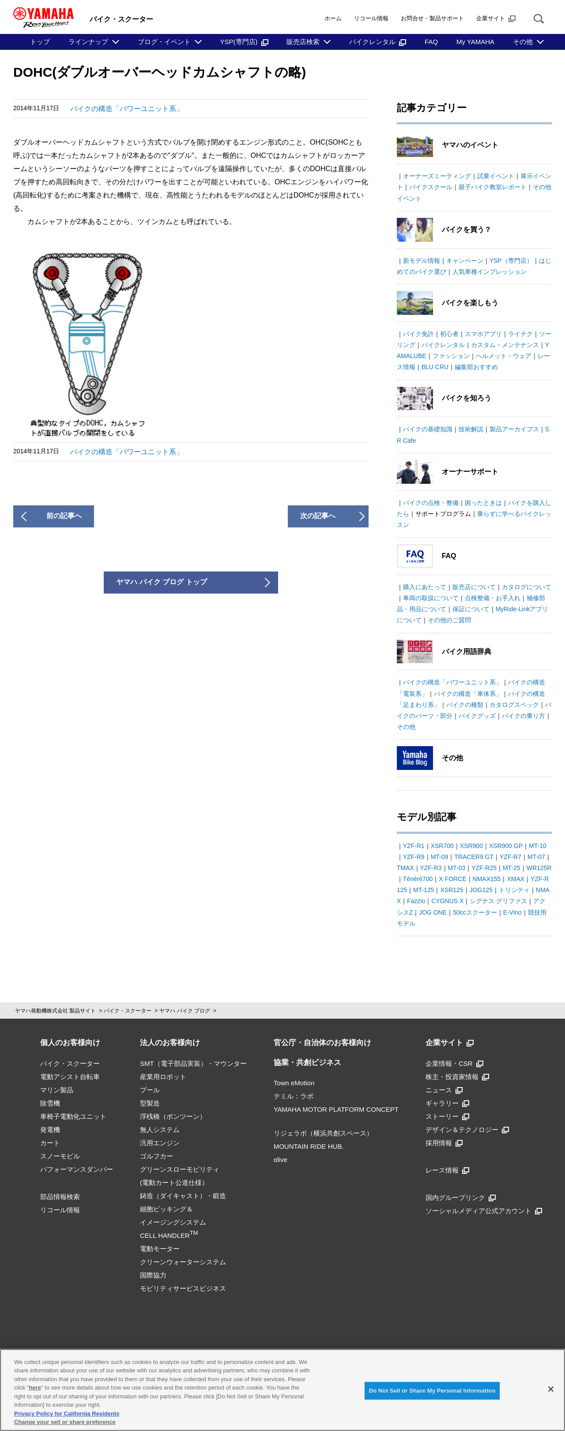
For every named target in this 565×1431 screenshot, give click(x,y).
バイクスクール (430, 187)
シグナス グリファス (498, 900)
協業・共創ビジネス (307, 1062)
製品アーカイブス (514, 429)
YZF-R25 (484, 867)
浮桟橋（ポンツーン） (173, 1116)
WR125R (539, 867)
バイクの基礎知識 (427, 429)
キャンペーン (464, 260)
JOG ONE (433, 912)
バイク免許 (418, 333)
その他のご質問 (449, 620)
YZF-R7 (510, 856)
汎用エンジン (160, 1143)
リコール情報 (371, 18)
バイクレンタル (377, 41)
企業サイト (496, 18)
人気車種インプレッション (489, 271)
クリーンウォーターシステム (183, 1262)
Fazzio (416, 900)
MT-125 (423, 889)
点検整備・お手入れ (492, 598)
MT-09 (439, 856)
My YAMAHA (475, 41)
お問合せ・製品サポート (432, 18)
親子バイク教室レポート (493, 187)
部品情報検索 (60, 1196)
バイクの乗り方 (523, 715)
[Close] (551, 1389)
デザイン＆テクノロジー (467, 1129)
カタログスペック (514, 704)
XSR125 (451, 889)
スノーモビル (60, 1156)
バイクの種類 (464, 704)
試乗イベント (495, 175)
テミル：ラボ (293, 1096)
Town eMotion (294, 1083)
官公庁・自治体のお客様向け (322, 1043)
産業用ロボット (163, 1076)
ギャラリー (447, 1103)
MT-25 (511, 867)
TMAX (405, 867)
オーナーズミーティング (437, 175)
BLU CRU (435, 366)
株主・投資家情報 (457, 1076)
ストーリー (447, 1116)
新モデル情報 (421, 260)
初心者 (449, 333)
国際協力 (153, 1275)
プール (150, 1090)
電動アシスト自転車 (70, 1076)
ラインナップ (88, 41)
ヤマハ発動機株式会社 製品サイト (55, 1011)
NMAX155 (487, 878)
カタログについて (526, 586)
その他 (523, 41)
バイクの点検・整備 (431, 502)
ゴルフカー (156, 1156)
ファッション (451, 355)
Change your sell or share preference (65, 1422)
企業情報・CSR (454, 1063)
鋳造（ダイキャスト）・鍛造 (183, 1195)
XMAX (515, 878)
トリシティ (514, 889)
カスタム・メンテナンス (505, 344)
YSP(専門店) (244, 41)
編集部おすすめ (476, 366)
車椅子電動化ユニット (73, 1116)
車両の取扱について (431, 598)
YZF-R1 (414, 845)
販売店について (474, 586)
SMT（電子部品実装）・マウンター (193, 1063)
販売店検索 (303, 41)
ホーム (333, 18)
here (35, 1387)
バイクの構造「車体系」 (468, 693)
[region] (282, 1390)
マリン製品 (56, 1090)
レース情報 (447, 1170)
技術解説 (471, 429)
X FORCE (452, 878)
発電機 (50, 1129)
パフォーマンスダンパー (76, 1169)
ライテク (520, 333)
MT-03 (457, 867)
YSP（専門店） (511, 260)
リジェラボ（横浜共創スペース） (323, 1133)
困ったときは (483, 502)
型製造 (150, 1103)
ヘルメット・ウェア (503, 355)
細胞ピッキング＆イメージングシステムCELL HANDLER (173, 1222)
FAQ (431, 41)
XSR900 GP (506, 845)
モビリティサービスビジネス (183, 1288)
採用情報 (444, 1143)
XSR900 (471, 845)
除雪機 (50, 1103)
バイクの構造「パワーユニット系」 (126, 108)
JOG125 (481, 889)
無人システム (160, 1129)
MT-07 (536, 856)
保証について (471, 609)
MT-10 (537, 845)
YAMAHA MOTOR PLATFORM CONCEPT (336, 1109)
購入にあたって (424, 586)
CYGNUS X (447, 900)
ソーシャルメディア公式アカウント (484, 1210)
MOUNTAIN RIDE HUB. (309, 1146)
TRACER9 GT (473, 856)
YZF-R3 (431, 867)
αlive (280, 1159)
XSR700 (442, 845)
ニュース (444, 1090)
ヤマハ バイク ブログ (184, 1011)
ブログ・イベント (164, 41)
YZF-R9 (414, 856)
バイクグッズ (477, 715)
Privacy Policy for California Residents (66, 1413)
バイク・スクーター (127, 1011)
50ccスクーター (475, 912)
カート (50, 1143)
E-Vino (512, 912)
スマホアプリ (483, 333)
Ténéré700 (418, 878)
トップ (40, 41)
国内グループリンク (461, 1197)
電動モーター (160, 1248)
